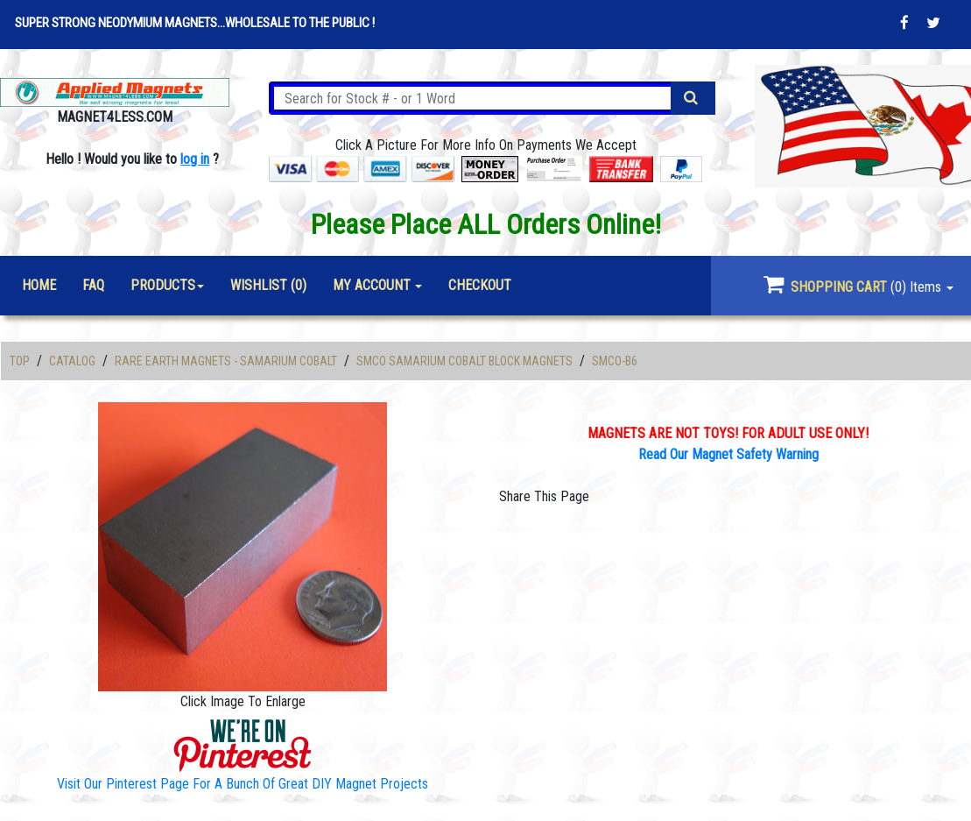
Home (39, 285)
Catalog (72, 361)
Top (20, 361)
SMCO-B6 (614, 361)
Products (162, 285)
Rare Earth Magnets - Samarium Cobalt (226, 361)
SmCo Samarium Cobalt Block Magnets (464, 361)
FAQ (93, 285)
